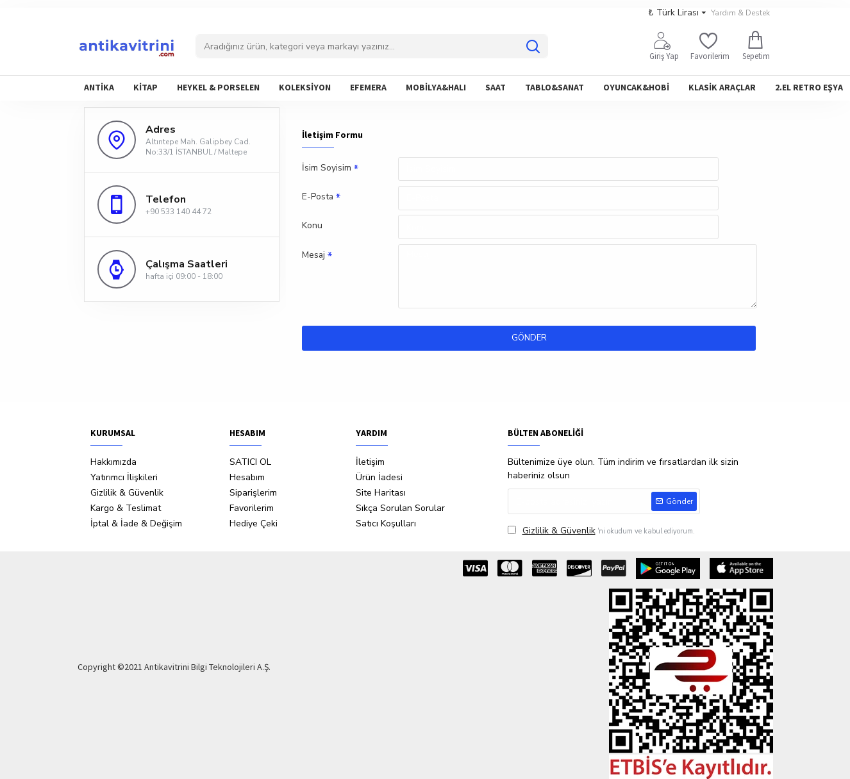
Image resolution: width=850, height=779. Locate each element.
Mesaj (314, 257)
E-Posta (318, 198)
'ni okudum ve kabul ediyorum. (601, 530)
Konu (312, 227)
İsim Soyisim (326, 168)
